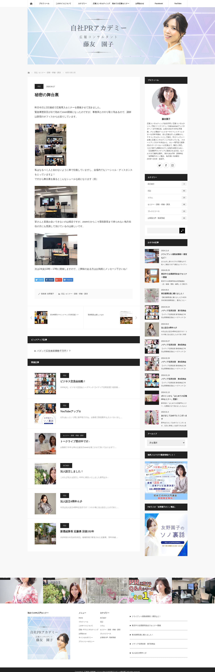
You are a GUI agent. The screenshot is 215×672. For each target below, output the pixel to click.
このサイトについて (63, 4)
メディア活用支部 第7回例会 (173, 311)
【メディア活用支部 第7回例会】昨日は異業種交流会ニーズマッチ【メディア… (173, 317)
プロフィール (44, 4)
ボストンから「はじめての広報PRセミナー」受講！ (174, 397)
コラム (167, 197)
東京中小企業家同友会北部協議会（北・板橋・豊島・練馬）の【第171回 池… (174, 284)
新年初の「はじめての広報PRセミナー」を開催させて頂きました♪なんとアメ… (174, 406)
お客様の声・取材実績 (167, 218)
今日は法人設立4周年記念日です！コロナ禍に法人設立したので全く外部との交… (174, 334)
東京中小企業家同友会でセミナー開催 (174, 275)
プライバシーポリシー (86, 641)
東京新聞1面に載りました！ (172, 293)
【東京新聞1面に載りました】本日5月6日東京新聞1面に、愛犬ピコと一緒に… (173, 300)
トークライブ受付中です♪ (75, 441)
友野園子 (50, 294)
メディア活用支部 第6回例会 (173, 345)
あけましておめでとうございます (174, 417)
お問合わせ (139, 4)
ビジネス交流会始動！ (73, 381)
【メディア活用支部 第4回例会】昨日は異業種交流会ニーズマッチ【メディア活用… (173, 385)
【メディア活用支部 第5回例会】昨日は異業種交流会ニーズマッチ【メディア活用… (173, 368)
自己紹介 (66, 465)
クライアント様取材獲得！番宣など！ (174, 256)
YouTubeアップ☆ (70, 411)
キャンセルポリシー (86, 637)
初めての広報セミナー (120, 4)
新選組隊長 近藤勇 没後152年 (77, 531)
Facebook (159, 4)
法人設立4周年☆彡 (71, 501)
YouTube (177, 4)
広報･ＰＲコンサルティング (88, 629)
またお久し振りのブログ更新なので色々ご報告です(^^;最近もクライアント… (174, 264)
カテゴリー (82, 4)
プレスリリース (167, 211)
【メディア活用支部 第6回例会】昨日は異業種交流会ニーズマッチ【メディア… (173, 351)
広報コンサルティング (101, 4)
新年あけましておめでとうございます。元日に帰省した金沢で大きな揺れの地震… (173, 425)
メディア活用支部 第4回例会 (173, 379)
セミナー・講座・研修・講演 (77, 294)
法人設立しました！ (71, 471)
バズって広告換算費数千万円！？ (54, 351)
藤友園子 (166, 119)
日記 (39, 86)
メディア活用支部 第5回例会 (173, 362)
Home (81, 618)
